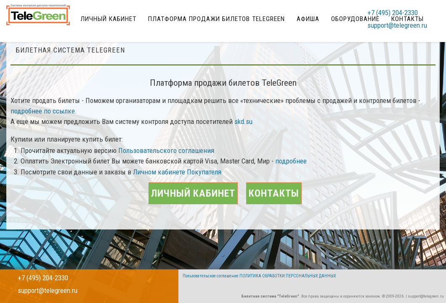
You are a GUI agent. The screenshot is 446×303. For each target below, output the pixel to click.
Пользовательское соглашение (211, 276)
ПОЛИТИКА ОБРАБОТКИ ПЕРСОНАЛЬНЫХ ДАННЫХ (287, 276)
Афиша (314, 14)
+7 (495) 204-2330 (401, 15)
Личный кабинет (127, 14)
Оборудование (355, 14)
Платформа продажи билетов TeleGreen (229, 14)
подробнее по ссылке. (44, 121)
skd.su (243, 132)
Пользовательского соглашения (166, 161)
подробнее (291, 172)
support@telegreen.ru (405, 27)
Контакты (295, 221)
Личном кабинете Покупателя (177, 182)
